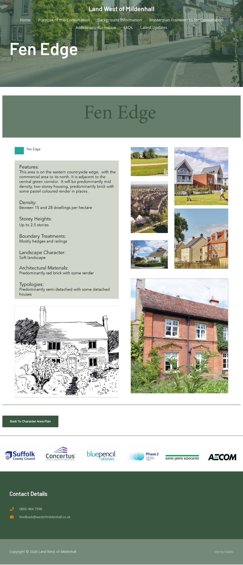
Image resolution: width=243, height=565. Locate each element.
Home (25, 21)
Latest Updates (153, 29)
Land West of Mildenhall (121, 9)
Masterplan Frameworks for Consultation (186, 21)
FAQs (128, 29)
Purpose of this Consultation (64, 21)
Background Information (119, 21)
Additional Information (96, 29)
